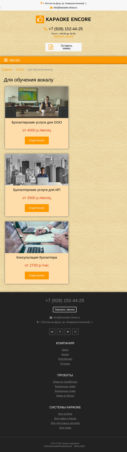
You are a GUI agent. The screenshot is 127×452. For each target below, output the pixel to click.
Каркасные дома (65, 386)
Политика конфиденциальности (58, 446)
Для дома (65, 427)
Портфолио (65, 359)
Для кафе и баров (65, 418)
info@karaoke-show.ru (65, 7)
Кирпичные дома (65, 391)
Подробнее (37, 140)
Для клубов (65, 413)
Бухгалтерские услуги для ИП (36, 190)
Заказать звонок (63, 36)
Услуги (20, 69)
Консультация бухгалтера (37, 257)
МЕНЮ (14, 60)
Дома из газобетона (65, 381)
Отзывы (65, 363)
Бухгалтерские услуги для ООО (37, 122)
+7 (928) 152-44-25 (66, 29)
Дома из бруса (65, 395)
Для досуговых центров (65, 423)
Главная (7, 69)
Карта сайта (79, 446)
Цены (65, 349)
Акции (65, 354)
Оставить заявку (66, 47)
